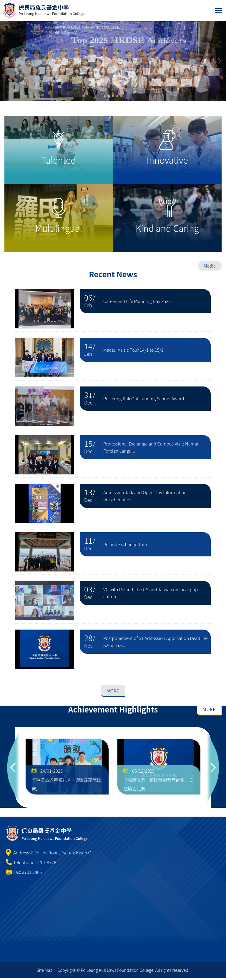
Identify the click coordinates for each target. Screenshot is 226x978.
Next (213, 767)
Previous (12, 767)
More (113, 690)
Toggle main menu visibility (219, 9)
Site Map (45, 970)
